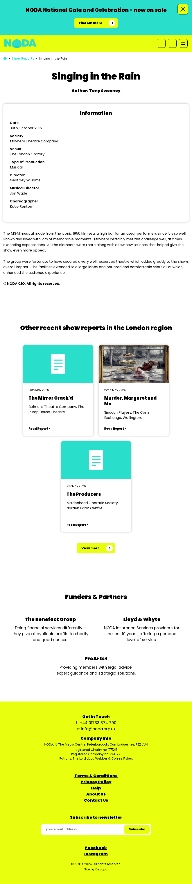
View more (90, 548)
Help (96, 788)
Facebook (96, 847)
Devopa (101, 869)
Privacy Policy (96, 782)
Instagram (96, 854)
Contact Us (96, 800)
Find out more (90, 23)
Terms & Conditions (96, 775)
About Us (96, 794)
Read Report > (39, 429)
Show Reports (23, 58)
